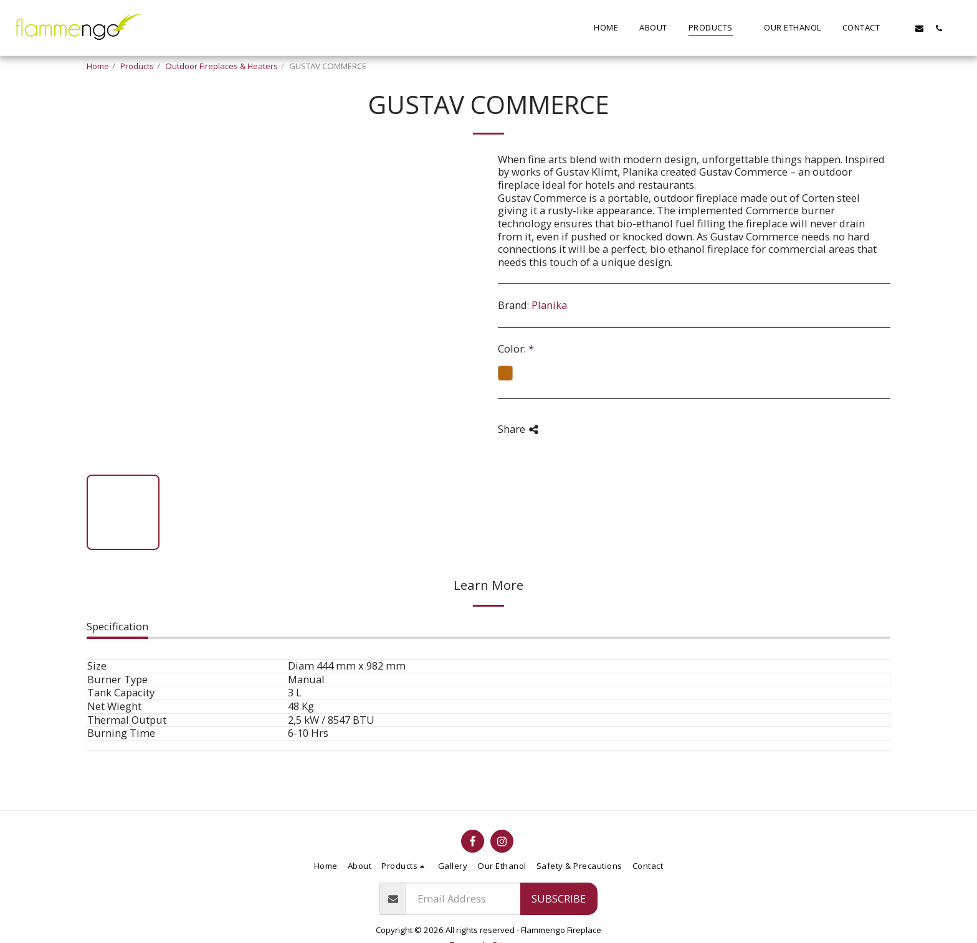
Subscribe (558, 898)
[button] (900, 28)
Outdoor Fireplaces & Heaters (221, 66)
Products (137, 66)
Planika (549, 305)
